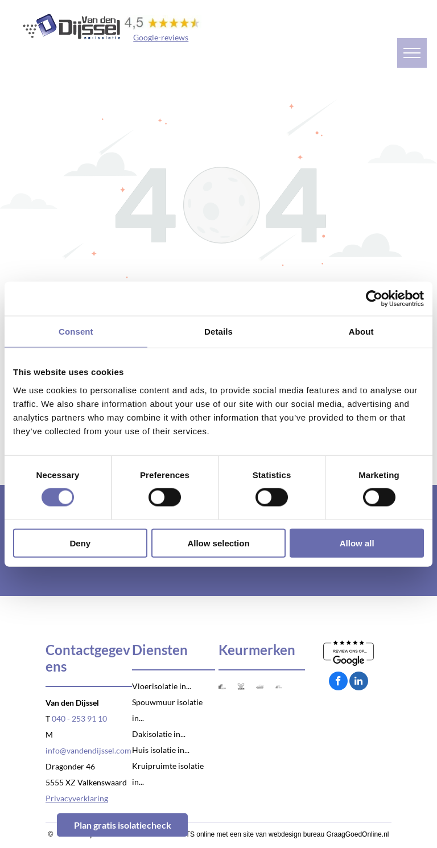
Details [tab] (218, 331)
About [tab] (361, 331)
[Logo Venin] (241, 686)
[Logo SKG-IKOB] (222, 686)
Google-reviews (160, 37)
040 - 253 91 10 (79, 718)
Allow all (357, 543)
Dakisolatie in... (158, 734)
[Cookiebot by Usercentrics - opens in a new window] (374, 298)
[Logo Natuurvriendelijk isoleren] (259, 686)
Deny (79, 543)
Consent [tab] (76, 331)
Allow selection (218, 543)
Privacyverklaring (77, 798)
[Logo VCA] (278, 686)
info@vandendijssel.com (88, 750)
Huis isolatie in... (160, 750)
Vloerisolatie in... (161, 686)
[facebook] (338, 682)
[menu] (412, 53)
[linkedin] (358, 682)
